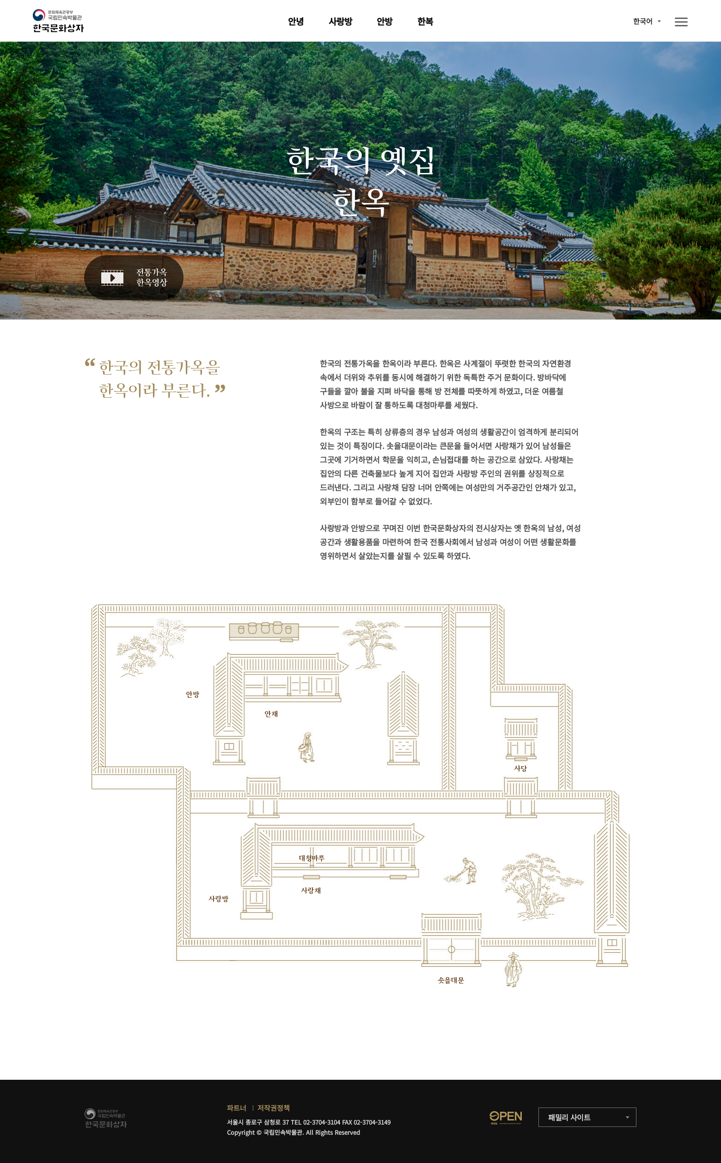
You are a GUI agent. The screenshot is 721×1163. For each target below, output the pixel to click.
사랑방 (340, 21)
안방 (384, 21)
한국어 (643, 21)
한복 (425, 21)
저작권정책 (273, 1108)
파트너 (236, 1108)
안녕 (296, 21)
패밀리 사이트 (569, 1117)
